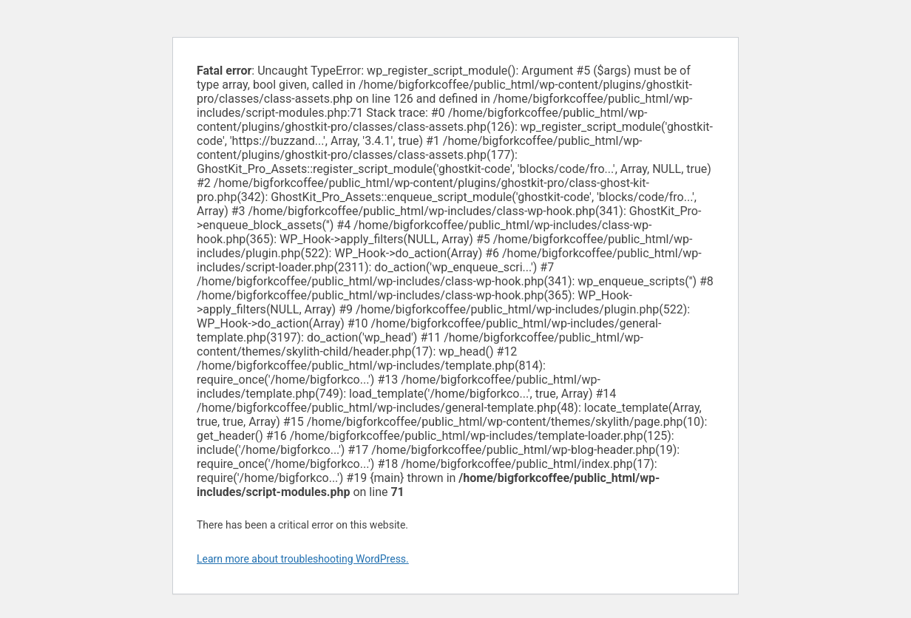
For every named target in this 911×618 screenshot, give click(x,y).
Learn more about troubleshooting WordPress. (303, 559)
